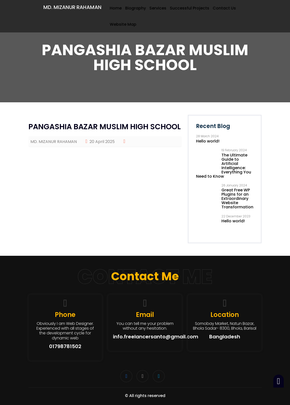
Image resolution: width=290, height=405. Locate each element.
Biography (135, 8)
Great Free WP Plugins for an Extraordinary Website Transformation (237, 198)
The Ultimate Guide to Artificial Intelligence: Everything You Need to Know (223, 165)
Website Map (123, 24)
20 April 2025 (100, 141)
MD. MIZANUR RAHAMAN (72, 7)
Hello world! (207, 141)
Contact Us (224, 8)
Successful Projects (189, 8)
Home (116, 8)
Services (157, 8)
